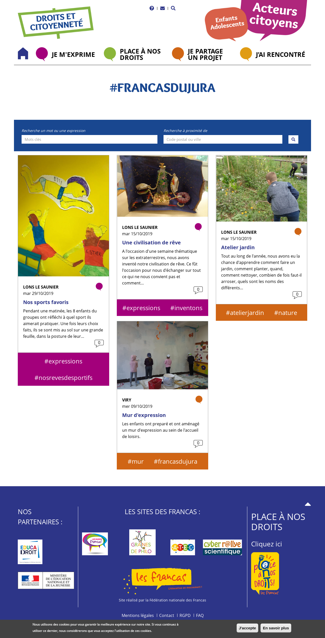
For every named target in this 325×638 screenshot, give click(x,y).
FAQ (200, 615)
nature (287, 312)
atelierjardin (247, 312)
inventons (188, 308)
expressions (65, 361)
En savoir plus (276, 629)
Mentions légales (138, 615)
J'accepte (247, 629)
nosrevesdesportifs (65, 377)
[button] (173, 8)
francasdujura (177, 461)
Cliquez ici (266, 543)
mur (138, 461)
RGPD (185, 615)
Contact (166, 615)
